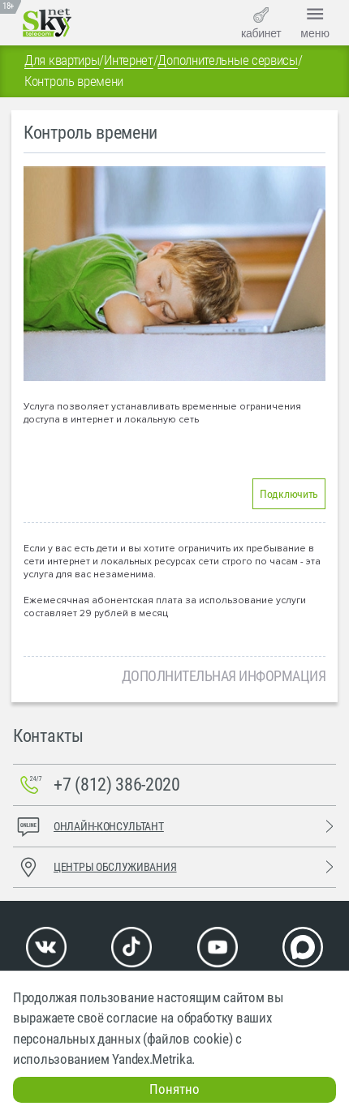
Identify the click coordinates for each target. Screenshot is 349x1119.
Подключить (289, 493)
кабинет (261, 23)
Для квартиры (61, 60)
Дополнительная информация (224, 675)
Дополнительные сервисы (227, 60)
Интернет (128, 60)
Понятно (174, 1089)
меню (315, 21)
